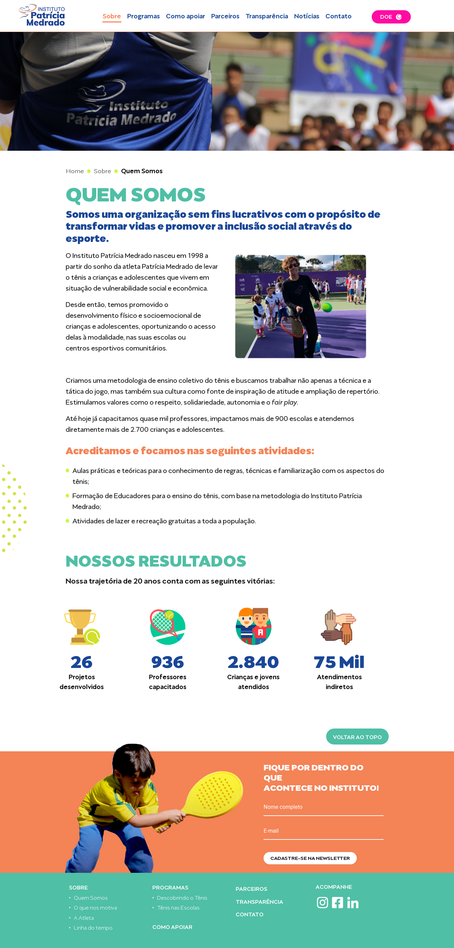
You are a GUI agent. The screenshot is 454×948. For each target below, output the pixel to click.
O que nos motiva (95, 907)
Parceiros (225, 15)
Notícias (306, 15)
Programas (143, 15)
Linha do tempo (93, 927)
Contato (338, 15)
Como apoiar (185, 15)
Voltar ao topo (357, 736)
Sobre (112, 15)
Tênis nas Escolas (178, 907)
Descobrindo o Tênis (182, 897)
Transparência (267, 15)
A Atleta (84, 917)
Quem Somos (91, 897)
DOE (386, 16)
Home (75, 170)
